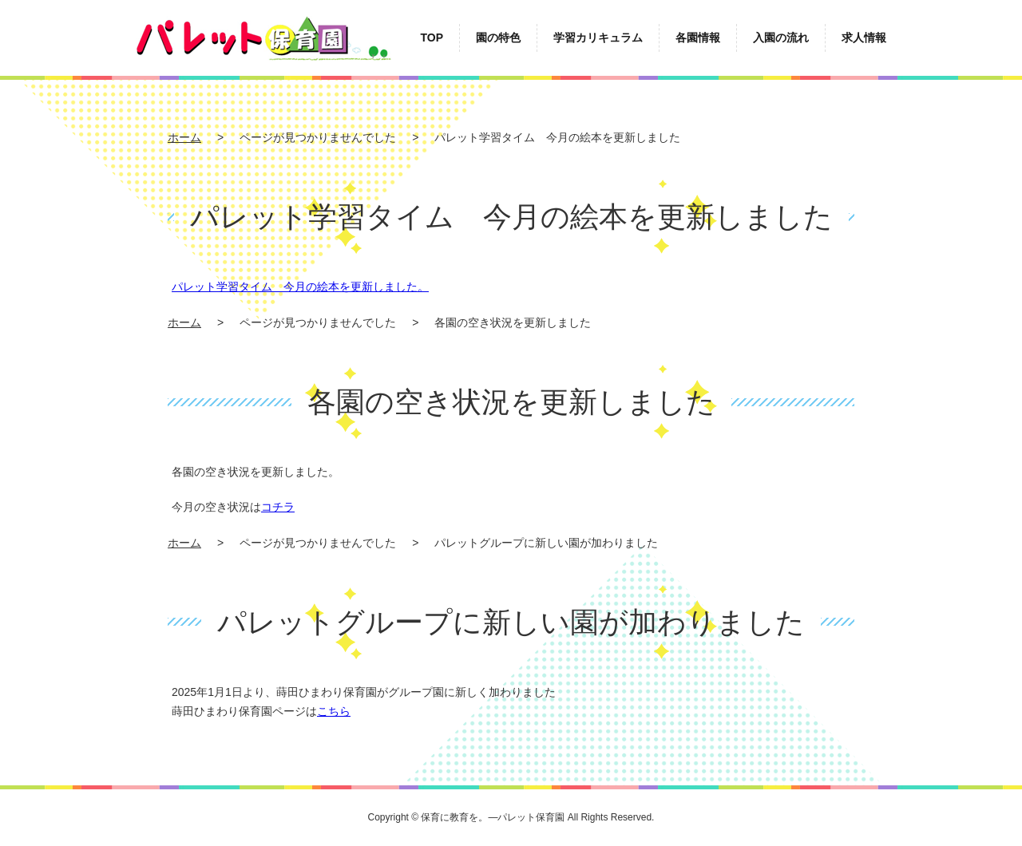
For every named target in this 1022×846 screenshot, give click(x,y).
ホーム (184, 137)
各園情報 (697, 37)
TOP (431, 37)
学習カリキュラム (598, 37)
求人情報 (864, 37)
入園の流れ (781, 37)
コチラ (278, 506)
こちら (334, 711)
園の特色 (498, 37)
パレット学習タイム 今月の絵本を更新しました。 (300, 286)
